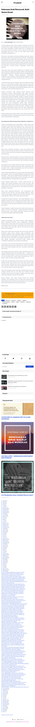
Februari (5, 516)
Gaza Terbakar (4, 646)
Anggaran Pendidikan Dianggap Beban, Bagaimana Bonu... (13, 578)
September (5, 509)
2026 (4, 705)
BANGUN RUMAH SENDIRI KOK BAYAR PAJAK (11, 681)
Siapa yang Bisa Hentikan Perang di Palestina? (11, 602)
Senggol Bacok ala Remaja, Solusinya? (9, 598)
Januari (4, 514)
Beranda (2, 6)
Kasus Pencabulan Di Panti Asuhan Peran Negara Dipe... (13, 614)
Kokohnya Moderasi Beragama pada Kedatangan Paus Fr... (13, 652)
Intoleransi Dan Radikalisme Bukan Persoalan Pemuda (12, 634)
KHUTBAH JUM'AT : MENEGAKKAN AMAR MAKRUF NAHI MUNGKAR (17, 457)
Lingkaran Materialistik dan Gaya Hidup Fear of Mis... (12, 653)
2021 (4, 513)
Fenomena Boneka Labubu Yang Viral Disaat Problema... (13, 619)
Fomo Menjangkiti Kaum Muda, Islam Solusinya (11, 676)
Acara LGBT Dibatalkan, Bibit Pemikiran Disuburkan (12, 673)
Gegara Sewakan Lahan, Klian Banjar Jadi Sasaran (11, 659)
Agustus (5, 507)
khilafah (17, 301)
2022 (4, 528)
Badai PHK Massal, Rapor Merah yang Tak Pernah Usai (12, 596)
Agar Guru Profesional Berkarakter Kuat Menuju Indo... (12, 666)
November (5, 511)
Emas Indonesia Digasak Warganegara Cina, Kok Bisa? (12, 630)
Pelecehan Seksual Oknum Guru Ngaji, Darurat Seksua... (13, 618)
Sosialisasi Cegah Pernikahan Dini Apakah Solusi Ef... (12, 573)
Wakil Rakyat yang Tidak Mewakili (8, 685)
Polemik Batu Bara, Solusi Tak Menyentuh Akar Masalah (13, 605)
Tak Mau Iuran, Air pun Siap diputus (9, 594)
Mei (3, 504)
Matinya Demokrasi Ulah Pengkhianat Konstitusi (11, 601)
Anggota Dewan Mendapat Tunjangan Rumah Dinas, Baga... (13, 667)
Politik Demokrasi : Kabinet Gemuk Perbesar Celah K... (12, 574)
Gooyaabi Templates (25, 721)
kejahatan (19, 300)
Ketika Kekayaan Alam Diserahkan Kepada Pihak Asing (12, 586)
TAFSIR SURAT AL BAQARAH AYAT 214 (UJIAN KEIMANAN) (15, 418)
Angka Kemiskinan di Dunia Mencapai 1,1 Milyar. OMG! (12, 683)
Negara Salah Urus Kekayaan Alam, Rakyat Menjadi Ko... (13, 593)
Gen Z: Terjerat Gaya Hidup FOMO (8, 671)
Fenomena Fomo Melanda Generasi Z (9, 664)
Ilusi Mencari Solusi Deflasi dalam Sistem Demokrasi (12, 636)
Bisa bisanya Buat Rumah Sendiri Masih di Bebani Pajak (13, 577)
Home (14, 719)
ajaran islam (8, 300)
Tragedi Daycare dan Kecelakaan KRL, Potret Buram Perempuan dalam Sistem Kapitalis (20, 381)
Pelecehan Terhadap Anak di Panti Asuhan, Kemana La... (13, 655)
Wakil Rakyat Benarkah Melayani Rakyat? (9, 616)
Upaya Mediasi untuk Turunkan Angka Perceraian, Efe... (13, 643)
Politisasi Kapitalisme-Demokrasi (8, 680)
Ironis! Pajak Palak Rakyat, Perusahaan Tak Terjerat (12, 662)
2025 (4, 690)
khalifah (13, 301)
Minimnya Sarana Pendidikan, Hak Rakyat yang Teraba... (13, 607)
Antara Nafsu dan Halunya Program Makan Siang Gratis (12, 647)
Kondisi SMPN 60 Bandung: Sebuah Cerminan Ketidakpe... (13, 674)
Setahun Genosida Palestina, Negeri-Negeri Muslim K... (13, 632)
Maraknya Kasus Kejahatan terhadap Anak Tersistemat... (13, 669)
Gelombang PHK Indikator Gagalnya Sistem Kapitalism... (13, 608)
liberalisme (23, 301)
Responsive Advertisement (7, 714)
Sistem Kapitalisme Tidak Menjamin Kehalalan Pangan (12, 635)
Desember (5, 512)
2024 (4, 559)
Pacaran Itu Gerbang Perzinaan (7, 582)
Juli (4, 506)
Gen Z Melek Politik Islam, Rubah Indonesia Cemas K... (12, 599)
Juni (4, 505)
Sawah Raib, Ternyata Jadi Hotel (8, 595)
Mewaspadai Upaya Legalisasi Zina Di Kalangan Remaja (12, 660)
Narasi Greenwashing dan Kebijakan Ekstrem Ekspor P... (13, 589)
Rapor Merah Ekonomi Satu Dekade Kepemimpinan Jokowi (13, 682)
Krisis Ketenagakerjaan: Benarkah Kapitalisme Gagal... (12, 648)
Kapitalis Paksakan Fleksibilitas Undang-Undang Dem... (13, 579)
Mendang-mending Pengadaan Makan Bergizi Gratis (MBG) (13, 684)
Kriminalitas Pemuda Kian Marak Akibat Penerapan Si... (13, 613)
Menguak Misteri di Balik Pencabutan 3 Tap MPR (11, 609)
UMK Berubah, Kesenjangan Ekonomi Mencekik (17, 386)
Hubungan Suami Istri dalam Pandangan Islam (11, 677)
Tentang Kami (20, 719)
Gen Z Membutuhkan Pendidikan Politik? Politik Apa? (12, 591)
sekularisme (28, 301)
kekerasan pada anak (6, 301)
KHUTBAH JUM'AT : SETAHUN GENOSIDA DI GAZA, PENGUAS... (14, 633)
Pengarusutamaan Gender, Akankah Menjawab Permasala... (13, 654)
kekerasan (24, 300)
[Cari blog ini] (13, 367)
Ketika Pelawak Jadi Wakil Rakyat (8, 657)
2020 (4, 500)
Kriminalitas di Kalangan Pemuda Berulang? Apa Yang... (13, 606)
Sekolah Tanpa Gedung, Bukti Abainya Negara (11, 649)
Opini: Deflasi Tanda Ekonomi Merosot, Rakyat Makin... (13, 629)
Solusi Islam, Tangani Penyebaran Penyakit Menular (12, 668)
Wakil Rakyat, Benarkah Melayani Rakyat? (9, 628)
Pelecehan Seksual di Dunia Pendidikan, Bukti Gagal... (12, 622)
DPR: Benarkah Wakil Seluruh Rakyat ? (9, 615)
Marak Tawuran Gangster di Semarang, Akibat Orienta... (13, 580)
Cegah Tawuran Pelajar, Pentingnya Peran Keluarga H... (12, 675)
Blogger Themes (13, 721)
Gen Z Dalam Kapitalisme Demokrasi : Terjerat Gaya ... (12, 661)
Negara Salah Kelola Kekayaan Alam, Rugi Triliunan (12, 612)
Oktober (4, 510)
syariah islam (7, 6)
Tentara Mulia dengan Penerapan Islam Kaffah (11, 620)
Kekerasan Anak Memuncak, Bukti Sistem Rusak (11, 625)
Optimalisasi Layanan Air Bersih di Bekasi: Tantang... (12, 637)
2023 (4, 544)
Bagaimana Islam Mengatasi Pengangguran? (10, 670)
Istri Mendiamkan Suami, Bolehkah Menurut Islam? (18, 375)
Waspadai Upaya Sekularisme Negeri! (9, 621)
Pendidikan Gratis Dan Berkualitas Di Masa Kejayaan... (12, 610)
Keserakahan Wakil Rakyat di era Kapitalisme (10, 623)
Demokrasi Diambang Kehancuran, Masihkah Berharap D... (13, 600)
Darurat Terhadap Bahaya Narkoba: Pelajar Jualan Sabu (13, 572)
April (4, 503)
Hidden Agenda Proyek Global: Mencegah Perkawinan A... (13, 650)
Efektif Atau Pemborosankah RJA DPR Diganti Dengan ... (13, 644)
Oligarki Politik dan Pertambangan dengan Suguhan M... (13, 587)
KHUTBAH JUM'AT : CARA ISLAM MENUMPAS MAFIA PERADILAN (15, 687)
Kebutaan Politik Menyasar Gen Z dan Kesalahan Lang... (13, 584)
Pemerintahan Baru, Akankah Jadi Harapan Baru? (11, 642)
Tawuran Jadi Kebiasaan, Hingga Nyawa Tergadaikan (12, 592)
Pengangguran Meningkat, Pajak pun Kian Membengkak (13, 640)
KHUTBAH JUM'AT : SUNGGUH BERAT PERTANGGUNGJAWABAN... (15, 663)
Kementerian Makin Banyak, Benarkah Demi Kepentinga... (13, 585)
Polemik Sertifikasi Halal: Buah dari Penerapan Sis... (12, 627)
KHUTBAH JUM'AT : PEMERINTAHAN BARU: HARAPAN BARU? (14, 603)
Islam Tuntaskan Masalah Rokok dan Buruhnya (11, 575)
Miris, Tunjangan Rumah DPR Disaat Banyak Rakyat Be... (13, 656)
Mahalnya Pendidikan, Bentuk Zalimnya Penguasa (11, 641)
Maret (4, 502)
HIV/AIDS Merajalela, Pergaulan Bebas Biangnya (11, 639)
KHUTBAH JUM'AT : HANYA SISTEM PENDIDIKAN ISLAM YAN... (14, 581)
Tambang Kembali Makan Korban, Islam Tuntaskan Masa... (13, 588)
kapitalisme (14, 300)
